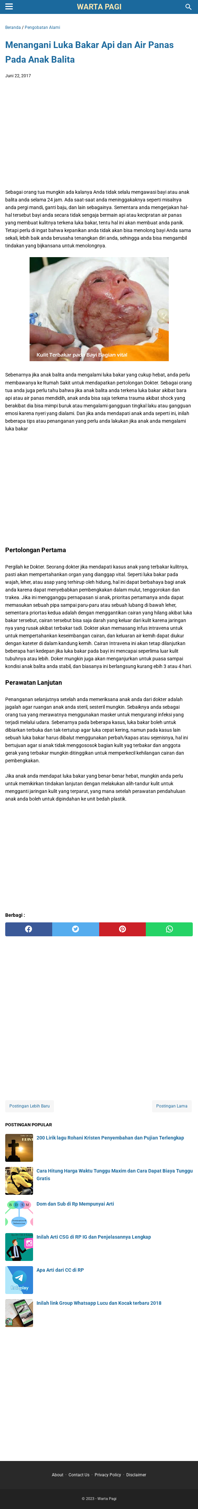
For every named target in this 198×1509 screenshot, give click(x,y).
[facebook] (28, 929)
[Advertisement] (99, 135)
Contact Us (79, 1474)
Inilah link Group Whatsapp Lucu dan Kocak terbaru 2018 (99, 1303)
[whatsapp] (169, 929)
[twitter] (75, 929)
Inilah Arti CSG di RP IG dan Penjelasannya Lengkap (94, 1237)
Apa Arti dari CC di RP (60, 1270)
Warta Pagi (99, 6)
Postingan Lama (172, 1106)
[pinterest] (122, 929)
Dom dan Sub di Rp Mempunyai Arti (75, 1204)
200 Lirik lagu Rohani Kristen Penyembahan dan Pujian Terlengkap (110, 1138)
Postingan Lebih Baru (29, 1106)
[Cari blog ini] (188, 7)
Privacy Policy (108, 1474)
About (57, 1474)
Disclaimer (136, 1474)
